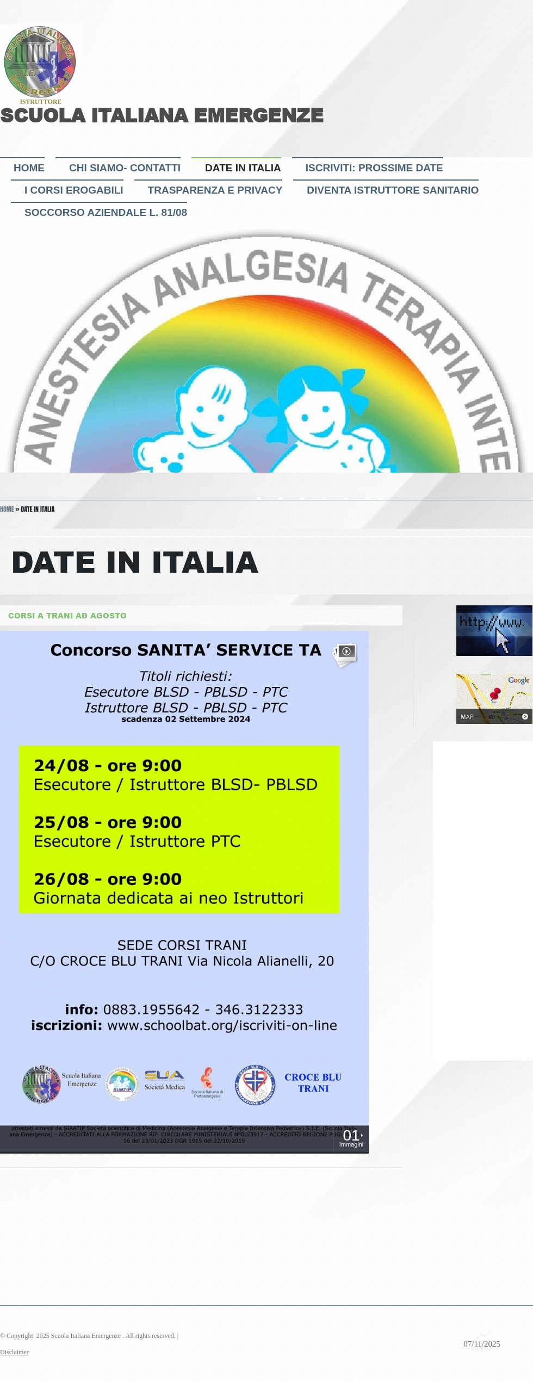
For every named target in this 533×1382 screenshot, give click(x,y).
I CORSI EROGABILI (73, 190)
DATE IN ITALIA (243, 167)
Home (29, 167)
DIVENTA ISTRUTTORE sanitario (393, 190)
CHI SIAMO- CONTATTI (125, 167)
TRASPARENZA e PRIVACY (215, 190)
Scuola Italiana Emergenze (162, 115)
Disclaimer (14, 1352)
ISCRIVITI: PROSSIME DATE (374, 167)
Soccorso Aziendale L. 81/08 (105, 212)
